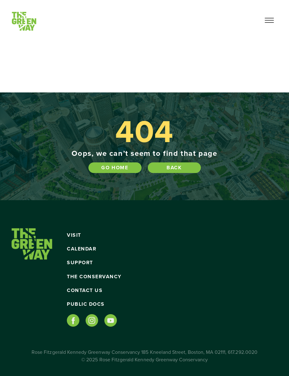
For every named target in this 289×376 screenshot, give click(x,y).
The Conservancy (94, 277)
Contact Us (84, 290)
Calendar (81, 249)
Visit (74, 235)
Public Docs (86, 304)
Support (80, 263)
